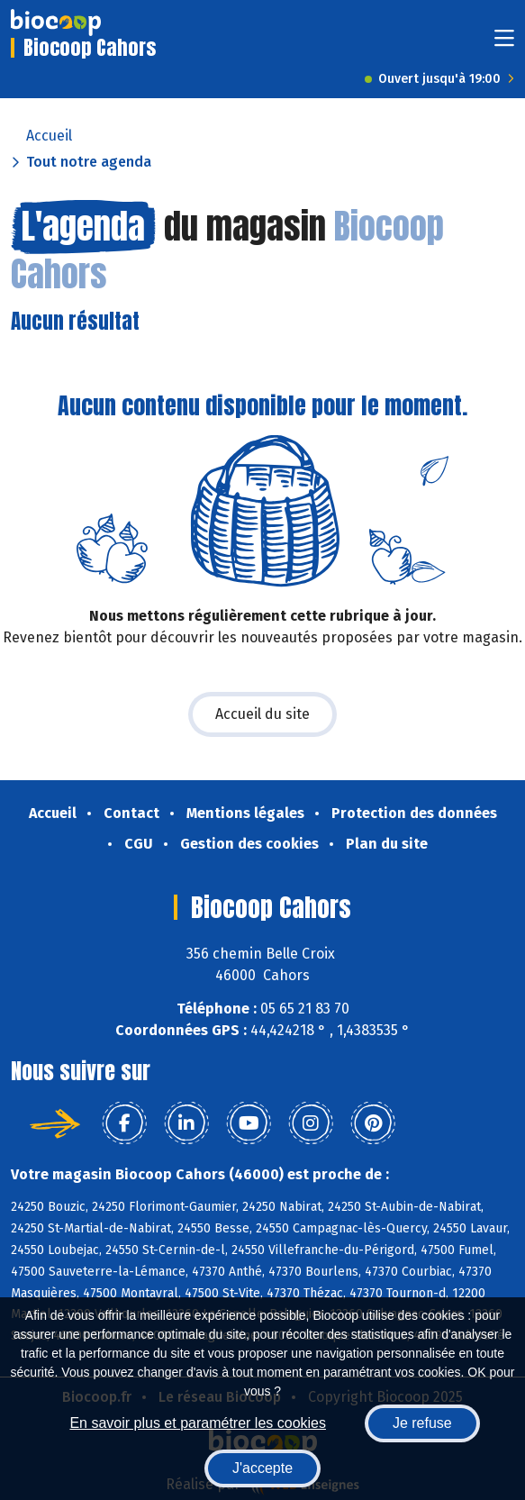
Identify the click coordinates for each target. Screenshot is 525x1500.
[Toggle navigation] (504, 43)
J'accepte (262, 1468)
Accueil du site (262, 714)
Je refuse (422, 1423)
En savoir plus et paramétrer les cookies (197, 1423)
